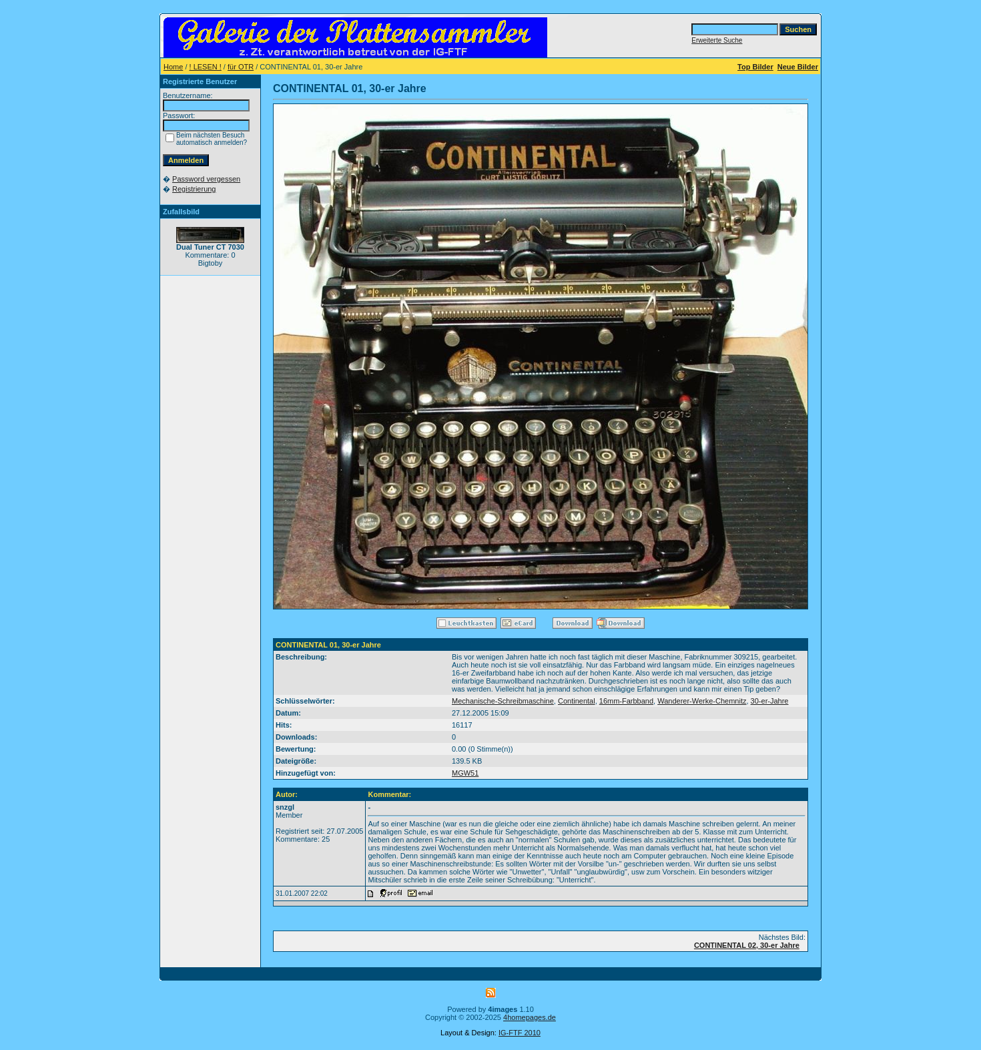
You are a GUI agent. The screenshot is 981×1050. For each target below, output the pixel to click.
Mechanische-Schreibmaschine (503, 701)
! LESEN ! (206, 67)
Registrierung (194, 189)
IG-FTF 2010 (520, 1033)
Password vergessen (206, 179)
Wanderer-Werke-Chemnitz (701, 701)
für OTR (241, 67)
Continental (576, 701)
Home (173, 67)
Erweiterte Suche (716, 40)
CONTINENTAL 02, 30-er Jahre (746, 945)
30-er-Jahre (770, 701)
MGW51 (465, 773)
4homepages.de (529, 1017)
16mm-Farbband (626, 701)
